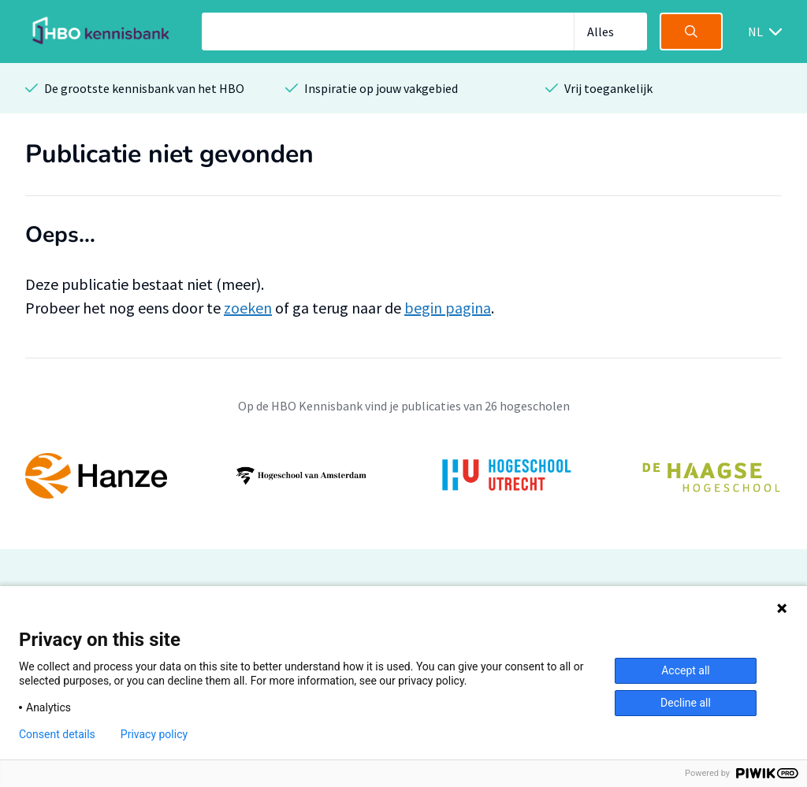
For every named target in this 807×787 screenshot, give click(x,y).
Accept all (685, 670)
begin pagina (447, 307)
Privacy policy (154, 734)
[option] (403, 475)
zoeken (248, 307)
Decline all (685, 702)
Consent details (57, 734)
